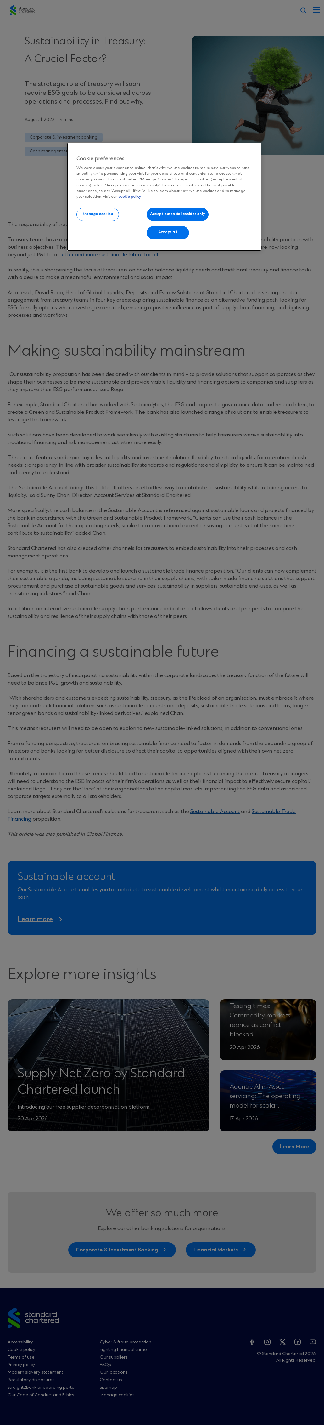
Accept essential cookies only (177, 214)
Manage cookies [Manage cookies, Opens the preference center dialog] (98, 214)
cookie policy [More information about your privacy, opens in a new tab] (129, 196)
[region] (164, 197)
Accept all (167, 232)
